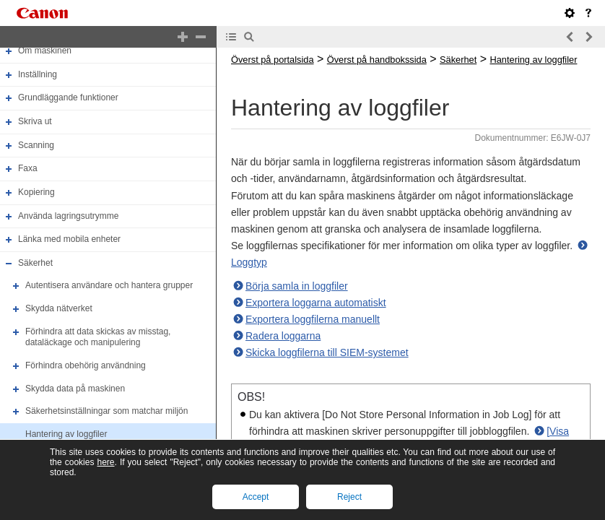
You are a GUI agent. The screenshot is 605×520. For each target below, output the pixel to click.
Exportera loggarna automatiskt (315, 302)
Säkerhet (35, 263)
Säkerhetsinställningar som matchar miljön (106, 411)
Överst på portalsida (272, 59)
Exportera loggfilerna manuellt (312, 319)
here (105, 462)
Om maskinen (44, 51)
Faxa (28, 168)
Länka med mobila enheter (69, 239)
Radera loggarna (283, 336)
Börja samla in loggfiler (296, 286)
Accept (256, 497)
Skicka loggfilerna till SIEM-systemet (327, 352)
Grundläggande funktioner (68, 98)
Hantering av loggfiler (66, 434)
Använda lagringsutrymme (68, 216)
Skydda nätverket (58, 308)
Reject (349, 497)
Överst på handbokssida (377, 59)
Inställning (37, 74)
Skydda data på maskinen (75, 389)
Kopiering (36, 192)
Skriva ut (35, 121)
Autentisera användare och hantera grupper (109, 286)
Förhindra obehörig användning (85, 365)
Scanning (36, 145)
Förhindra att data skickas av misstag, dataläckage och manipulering (97, 337)
